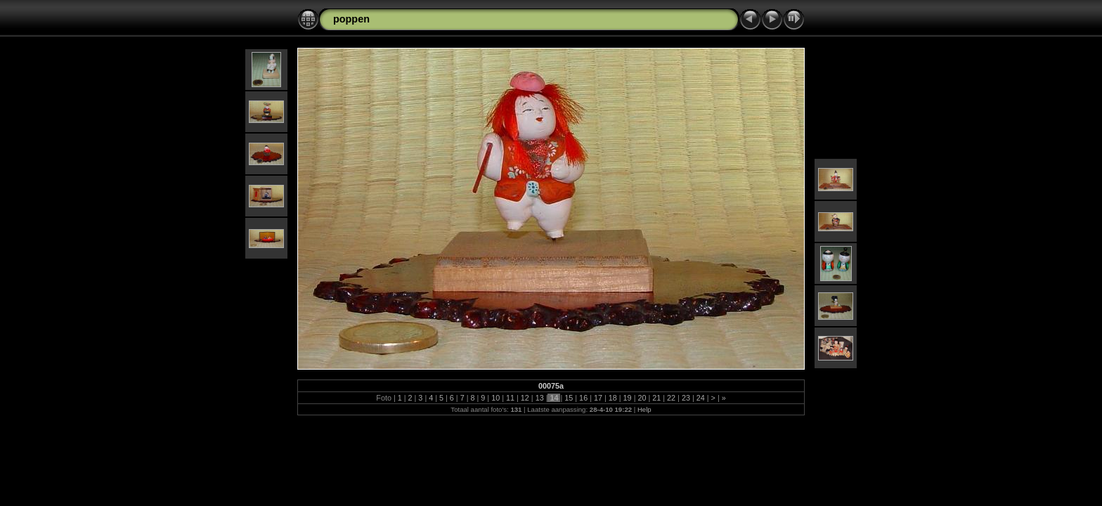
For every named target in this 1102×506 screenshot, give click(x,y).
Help (644, 409)
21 (656, 398)
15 (568, 398)
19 (627, 398)
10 (495, 398)
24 (700, 398)
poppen (351, 19)
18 (613, 398)
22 (671, 398)
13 (539, 398)
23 (686, 398)
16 (583, 398)
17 (598, 398)
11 (510, 398)
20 (641, 398)
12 (525, 398)
